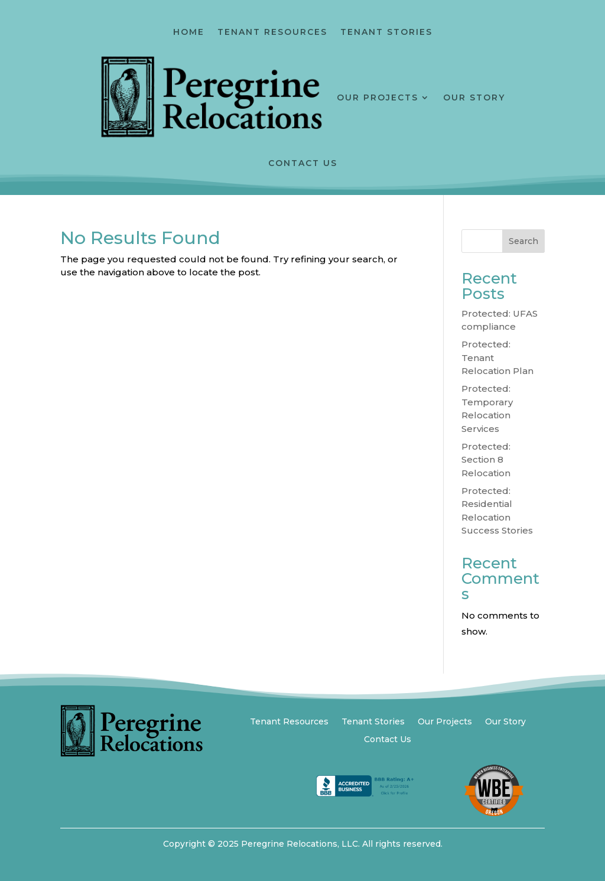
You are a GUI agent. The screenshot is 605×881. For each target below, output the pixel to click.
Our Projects (377, 97)
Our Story (474, 97)
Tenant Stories (386, 32)
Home (188, 32)
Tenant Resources (272, 32)
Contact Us (302, 163)
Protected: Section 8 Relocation (485, 460)
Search (523, 241)
